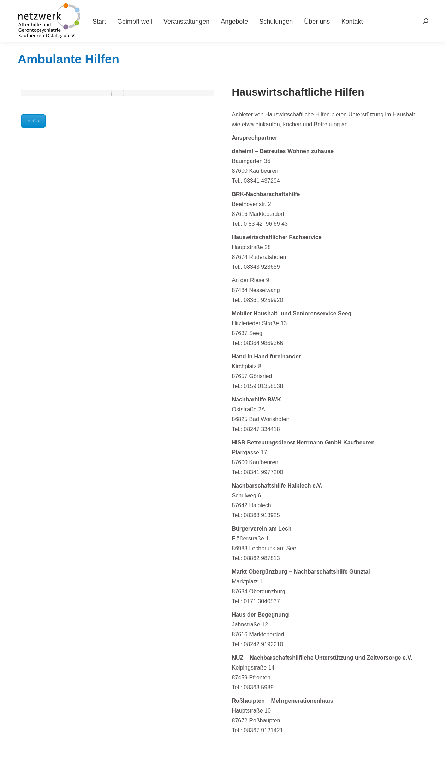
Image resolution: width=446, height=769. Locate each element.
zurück (33, 121)
